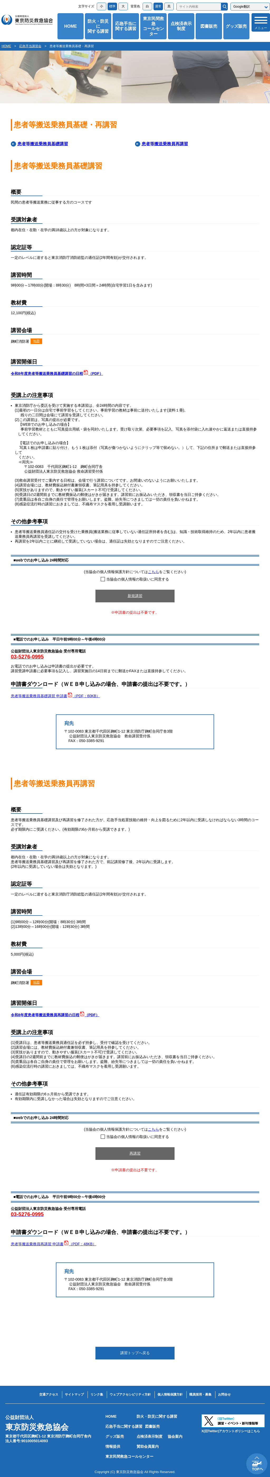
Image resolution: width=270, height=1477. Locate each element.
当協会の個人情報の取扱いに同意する (135, 579)
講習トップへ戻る (135, 1353)
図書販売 (208, 26)
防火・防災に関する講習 (98, 26)
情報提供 (112, 1446)
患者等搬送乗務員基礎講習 (42, 144)
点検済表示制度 (181, 26)
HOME (70, 26)
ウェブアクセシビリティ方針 (130, 1394)
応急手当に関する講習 (125, 26)
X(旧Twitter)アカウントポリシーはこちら (230, 1431)
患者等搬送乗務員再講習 (165, 144)
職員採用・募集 (200, 1394)
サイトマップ (74, 1394)
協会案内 (175, 1436)
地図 (36, 341)
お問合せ (224, 1394)
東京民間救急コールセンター (153, 26)
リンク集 (96, 1394)
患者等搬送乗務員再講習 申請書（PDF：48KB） (53, 1244)
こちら (153, 572)
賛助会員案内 (148, 1446)
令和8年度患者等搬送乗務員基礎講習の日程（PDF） (57, 373)
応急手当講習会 (30, 46)
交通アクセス (48, 1394)
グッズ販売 (236, 26)
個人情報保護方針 (170, 1394)
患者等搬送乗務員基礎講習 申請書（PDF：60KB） (55, 696)
